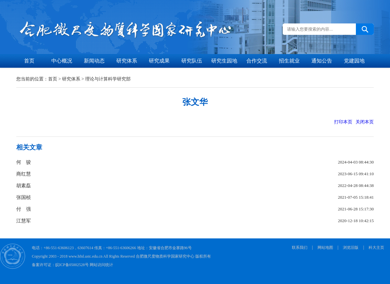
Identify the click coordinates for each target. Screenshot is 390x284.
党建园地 (354, 61)
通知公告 (321, 61)
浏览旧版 (350, 247)
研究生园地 (224, 61)
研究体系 (126, 61)
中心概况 (61, 61)
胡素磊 (23, 185)
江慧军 (23, 220)
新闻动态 (94, 61)
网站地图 (325, 247)
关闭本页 (365, 122)
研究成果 (159, 61)
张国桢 (23, 197)
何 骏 (23, 162)
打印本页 (343, 122)
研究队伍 (191, 61)
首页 (29, 61)
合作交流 (256, 61)
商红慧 (23, 174)
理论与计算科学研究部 (108, 79)
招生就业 (289, 61)
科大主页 (376, 247)
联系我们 (299, 247)
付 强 (23, 209)
